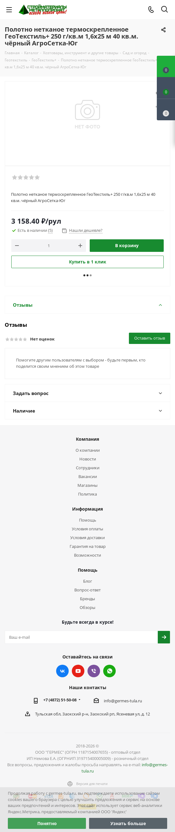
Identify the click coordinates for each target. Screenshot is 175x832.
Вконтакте (62, 671)
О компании (88, 450)
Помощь (87, 520)
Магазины (87, 485)
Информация (87, 509)
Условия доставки (87, 537)
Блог (87, 581)
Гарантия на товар (88, 546)
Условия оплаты (87, 529)
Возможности (87, 555)
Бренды (87, 598)
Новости (87, 459)
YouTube (78, 671)
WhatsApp (109, 671)
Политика (87, 494)
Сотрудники (87, 468)
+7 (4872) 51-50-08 (60, 700)
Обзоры (87, 607)
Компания (87, 439)
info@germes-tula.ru (123, 701)
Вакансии (87, 476)
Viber (94, 671)
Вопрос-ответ (87, 590)
